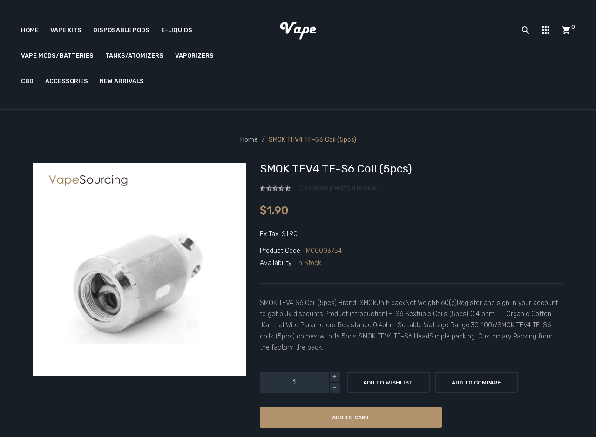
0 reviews (313, 188)
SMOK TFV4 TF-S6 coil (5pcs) (312, 140)
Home (249, 140)
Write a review (355, 188)
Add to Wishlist (388, 382)
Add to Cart (351, 417)
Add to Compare (476, 382)
